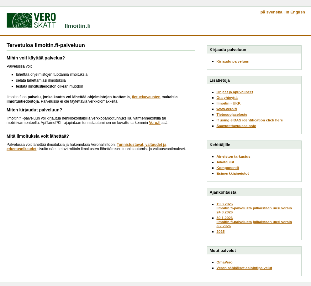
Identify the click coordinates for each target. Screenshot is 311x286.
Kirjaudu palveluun (233, 61)
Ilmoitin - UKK (229, 103)
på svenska (271, 12)
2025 (221, 231)
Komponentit (228, 168)
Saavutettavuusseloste (236, 126)
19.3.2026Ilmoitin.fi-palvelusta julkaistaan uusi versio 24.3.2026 (254, 208)
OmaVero (225, 262)
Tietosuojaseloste (232, 114)
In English (295, 12)
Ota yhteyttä (227, 97)
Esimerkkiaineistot (233, 173)
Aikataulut (225, 162)
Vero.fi (155, 122)
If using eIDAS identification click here (250, 120)
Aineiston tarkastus (233, 156)
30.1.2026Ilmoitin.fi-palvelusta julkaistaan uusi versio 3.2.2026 (254, 222)
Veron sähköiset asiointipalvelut (244, 268)
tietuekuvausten (146, 97)
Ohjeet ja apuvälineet (235, 92)
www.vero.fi (227, 109)
